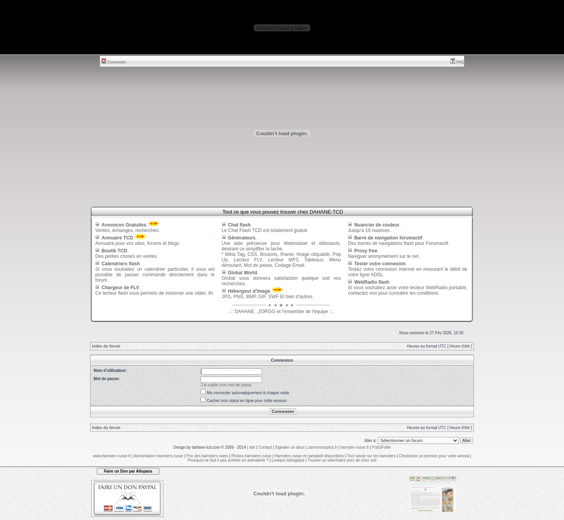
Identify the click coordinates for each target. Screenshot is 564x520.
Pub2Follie (381, 447)
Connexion (113, 62)
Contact (265, 447)
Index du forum (106, 346)
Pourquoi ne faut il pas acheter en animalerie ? (228, 460)
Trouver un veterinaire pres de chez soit (341, 460)
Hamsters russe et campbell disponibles (309, 456)
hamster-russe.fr (354, 447)
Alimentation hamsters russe (158, 456)
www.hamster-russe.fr (112, 456)
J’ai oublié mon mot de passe (226, 385)
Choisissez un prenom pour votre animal (434, 456)
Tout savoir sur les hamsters (371, 456)
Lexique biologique (288, 460)
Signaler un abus (289, 447)
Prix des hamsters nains (207, 456)
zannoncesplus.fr (323, 447)
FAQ (457, 62)
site (252, 447)
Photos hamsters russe (251, 456)
